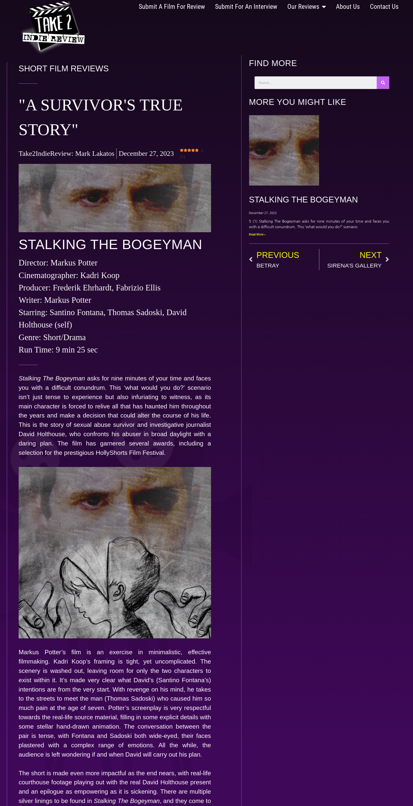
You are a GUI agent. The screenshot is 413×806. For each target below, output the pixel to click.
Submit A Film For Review (172, 6)
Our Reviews (306, 6)
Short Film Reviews (48, 68)
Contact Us (384, 6)
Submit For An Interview (246, 6)
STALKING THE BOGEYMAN (313, 199)
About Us (348, 6)
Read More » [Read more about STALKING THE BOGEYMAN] (267, 234)
